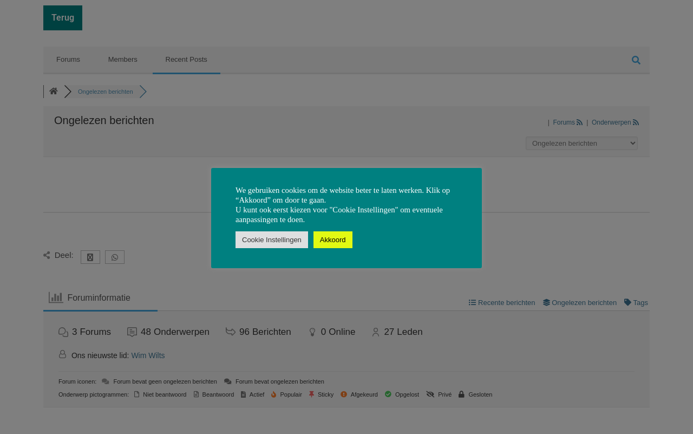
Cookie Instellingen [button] (272, 240)
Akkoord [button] (333, 240)
